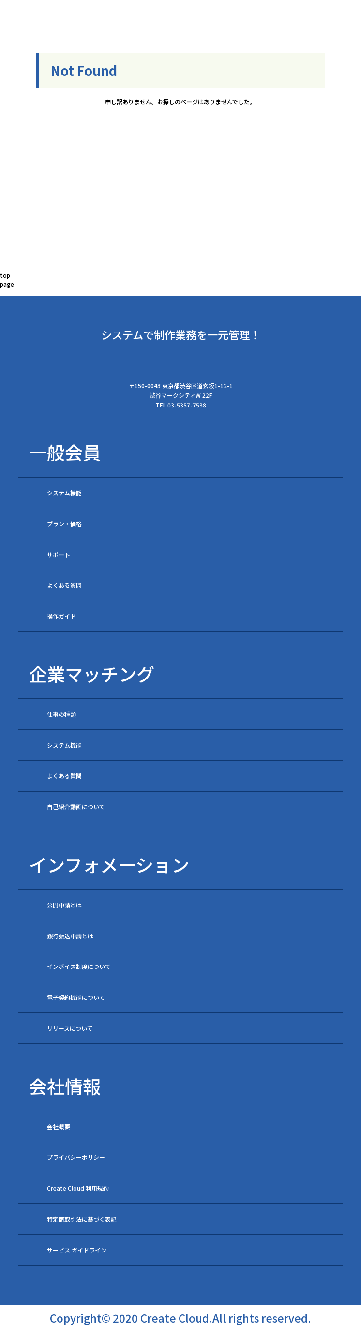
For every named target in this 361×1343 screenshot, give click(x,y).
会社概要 (58, 1126)
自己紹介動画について (76, 806)
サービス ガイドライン (76, 1250)
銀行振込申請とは (70, 936)
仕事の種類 (61, 714)
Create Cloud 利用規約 (78, 1188)
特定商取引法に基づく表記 (82, 1219)
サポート (58, 554)
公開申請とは (64, 905)
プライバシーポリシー (76, 1157)
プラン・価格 (64, 523)
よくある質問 (64, 585)
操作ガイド (61, 616)
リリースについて (70, 1028)
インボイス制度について (79, 966)
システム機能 (64, 492)
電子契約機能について (76, 997)
